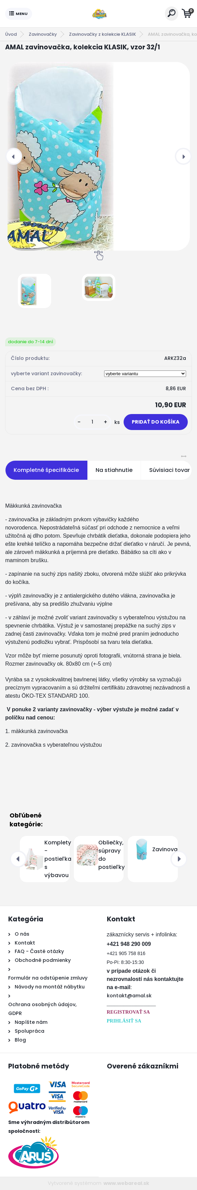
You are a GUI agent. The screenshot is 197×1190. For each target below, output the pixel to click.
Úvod (11, 34)
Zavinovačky (43, 34)
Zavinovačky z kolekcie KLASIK (102, 34)
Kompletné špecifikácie (46, 470)
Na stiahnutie (114, 470)
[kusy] (92, 422)
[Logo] (98, 13)
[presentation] (13, 156)
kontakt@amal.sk (129, 995)
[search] (171, 13)
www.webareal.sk (126, 1183)
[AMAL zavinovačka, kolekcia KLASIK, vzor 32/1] (98, 156)
